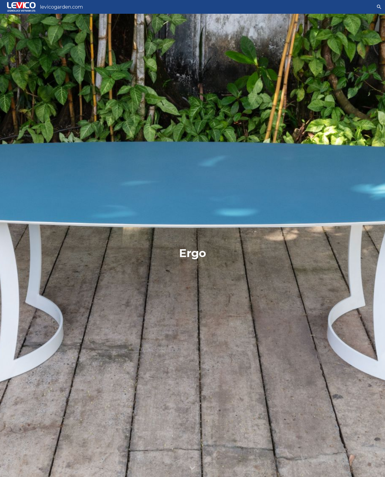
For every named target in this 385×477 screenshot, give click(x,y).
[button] (379, 7)
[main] (192, 245)
